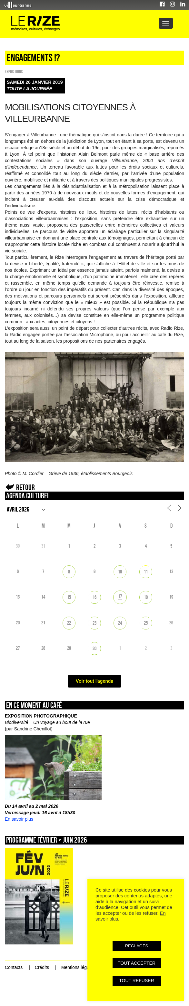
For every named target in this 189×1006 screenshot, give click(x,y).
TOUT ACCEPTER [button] (136, 963)
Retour (25, 487)
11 (146, 571)
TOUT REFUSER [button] (136, 980)
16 (94, 597)
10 (120, 571)
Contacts (14, 967)
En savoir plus (19, 819)
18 (146, 597)
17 (120, 596)
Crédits (42, 967)
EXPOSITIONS (14, 71)
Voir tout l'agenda (95, 681)
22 (69, 623)
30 (94, 648)
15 (69, 597)
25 (146, 623)
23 (94, 623)
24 (120, 623)
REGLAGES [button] (136, 945)
